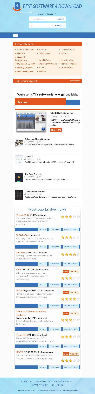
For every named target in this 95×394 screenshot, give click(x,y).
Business (42, 49)
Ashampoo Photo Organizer (37, 139)
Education (65, 53)
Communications (68, 49)
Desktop (21, 53)
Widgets (42, 71)
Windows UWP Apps (48, 64)
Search (59, 19)
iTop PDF (29, 156)
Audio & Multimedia (25, 49)
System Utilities (67, 67)
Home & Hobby (67, 60)
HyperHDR (22, 334)
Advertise (26, 381)
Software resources (60, 381)
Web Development (25, 71)
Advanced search (46, 14)
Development (45, 53)
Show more (75, 80)
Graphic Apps (45, 60)
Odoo (19, 269)
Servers (42, 67)
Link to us (40, 381)
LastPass (20, 252)
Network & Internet (69, 64)
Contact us (57, 385)
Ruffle (19, 290)
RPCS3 (19, 352)
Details (42, 229)
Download (55, 229)
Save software (70, 229)
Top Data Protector (34, 174)
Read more (56, 130)
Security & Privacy (25, 67)
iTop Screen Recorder (35, 191)
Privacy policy (39, 385)
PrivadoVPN (22, 214)
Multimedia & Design (26, 64)
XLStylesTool (23, 235)
